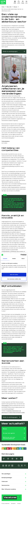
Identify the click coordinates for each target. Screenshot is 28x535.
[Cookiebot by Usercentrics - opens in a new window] (20, 255)
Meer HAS (9, 6)
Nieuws (15, 6)
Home (3, 6)
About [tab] (22, 258)
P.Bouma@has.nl (6, 405)
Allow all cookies (14, 274)
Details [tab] (14, 258)
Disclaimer (13, 503)
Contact (19, 503)
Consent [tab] (5, 258)
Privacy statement (5, 503)
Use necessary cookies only (14, 279)
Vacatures (10, 498)
